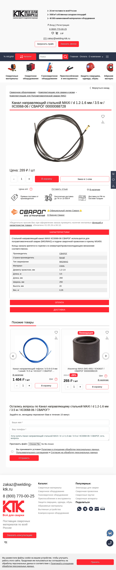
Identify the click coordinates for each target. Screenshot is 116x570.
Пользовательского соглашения (32, 452)
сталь (61, 266)
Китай (62, 258)
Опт (53, 379)
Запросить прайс (45, 44)
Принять (95, 562)
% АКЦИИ (9, 56)
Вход (51, 25)
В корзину (46, 179)
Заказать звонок (69, 44)
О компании (96, 56)
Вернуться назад (100, 88)
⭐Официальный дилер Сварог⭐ (64, 210)
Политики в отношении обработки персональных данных (70, 449)
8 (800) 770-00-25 (58, 29)
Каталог (26, 57)
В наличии (93, 189)
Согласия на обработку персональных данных (74, 452)
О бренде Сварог (56, 215)
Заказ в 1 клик (85, 178)
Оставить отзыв (60, 189)
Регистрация (62, 25)
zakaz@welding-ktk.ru (58, 38)
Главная (74, 56)
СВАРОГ (63, 254)
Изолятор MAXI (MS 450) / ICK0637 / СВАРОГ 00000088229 (86, 370)
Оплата (83, 56)
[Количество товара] (23, 385)
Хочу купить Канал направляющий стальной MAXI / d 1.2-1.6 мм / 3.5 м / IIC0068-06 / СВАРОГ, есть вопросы (59, 437)
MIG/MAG (63, 262)
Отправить (24, 458)
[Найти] (66, 56)
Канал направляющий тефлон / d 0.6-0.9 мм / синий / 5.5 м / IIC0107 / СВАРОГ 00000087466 (35, 370)
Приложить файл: (19, 444)
